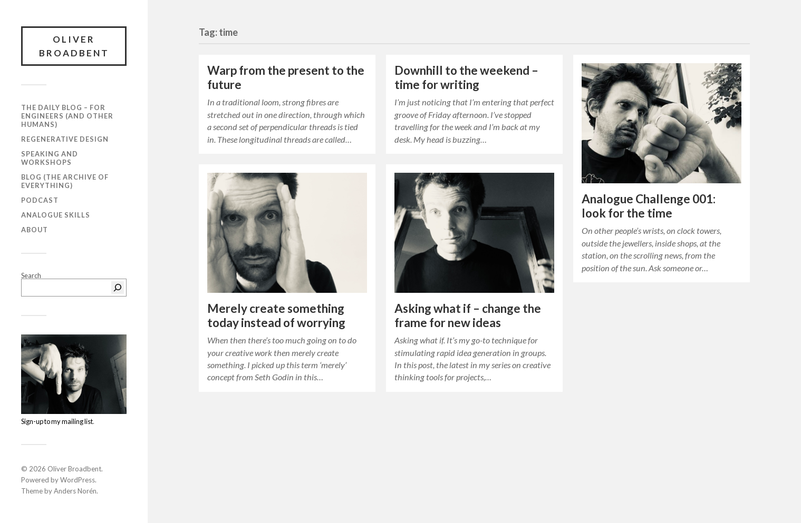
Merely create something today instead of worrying (276, 315)
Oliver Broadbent (74, 46)
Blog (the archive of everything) (65, 181)
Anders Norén (75, 491)
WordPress (77, 480)
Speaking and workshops (49, 158)
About (34, 229)
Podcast (40, 200)
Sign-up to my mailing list (57, 421)
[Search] (117, 287)
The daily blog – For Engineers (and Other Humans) (67, 116)
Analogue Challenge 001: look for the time (649, 206)
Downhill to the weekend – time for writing (466, 77)
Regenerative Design (65, 139)
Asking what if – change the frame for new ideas (467, 315)
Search (31, 275)
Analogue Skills (55, 215)
